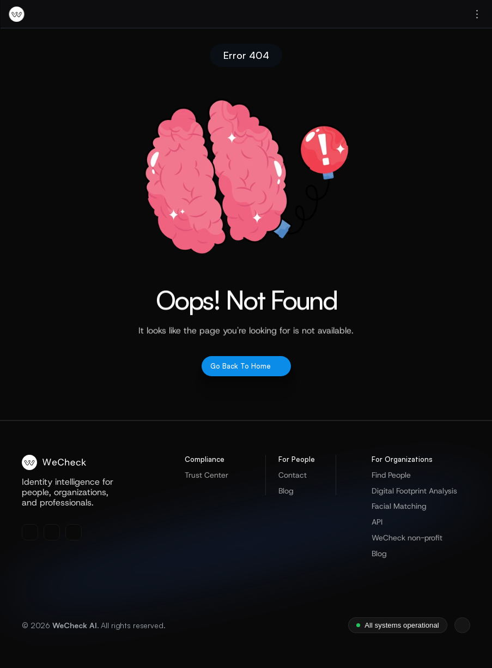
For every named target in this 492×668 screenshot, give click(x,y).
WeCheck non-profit (407, 538)
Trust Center (206, 475)
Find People (391, 475)
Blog (286, 491)
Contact (292, 475)
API (377, 522)
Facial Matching (399, 506)
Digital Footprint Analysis (414, 491)
